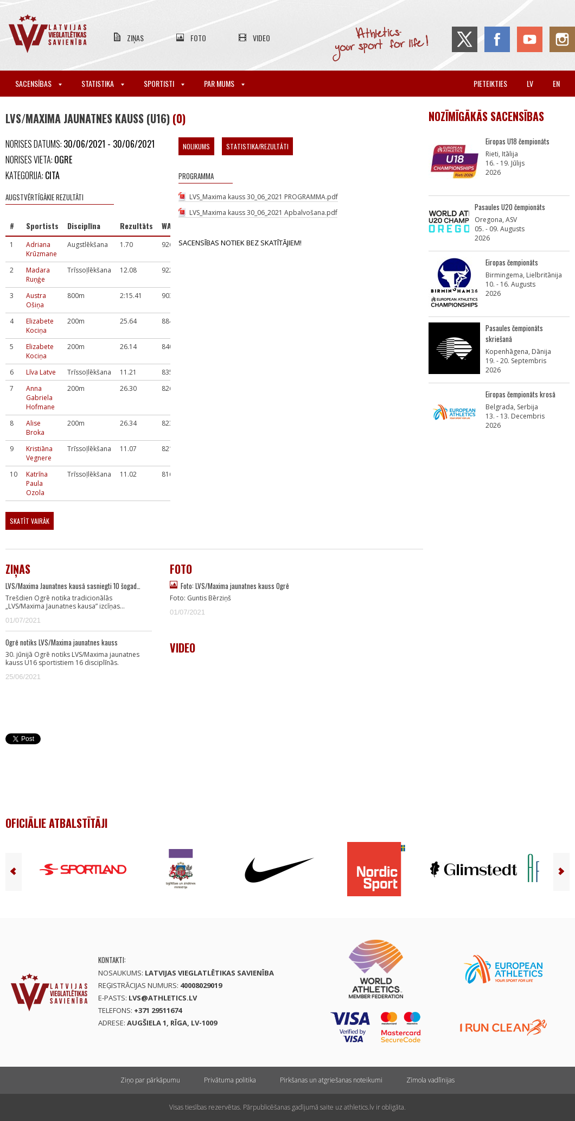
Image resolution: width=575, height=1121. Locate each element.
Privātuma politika (230, 1080)
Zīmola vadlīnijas (430, 1080)
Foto (198, 37)
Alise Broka (35, 428)
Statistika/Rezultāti (257, 146)
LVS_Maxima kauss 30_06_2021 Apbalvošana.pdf (263, 212)
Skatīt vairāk (29, 520)
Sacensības (38, 83)
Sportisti (164, 83)
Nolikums (196, 146)
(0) (179, 118)
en (556, 83)
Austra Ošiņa (36, 300)
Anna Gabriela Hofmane (40, 397)
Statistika (102, 83)
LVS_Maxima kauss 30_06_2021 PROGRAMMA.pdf (263, 196)
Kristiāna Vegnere (39, 453)
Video (261, 37)
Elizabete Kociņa (40, 325)
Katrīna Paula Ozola (37, 483)
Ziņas (135, 37)
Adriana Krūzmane (41, 249)
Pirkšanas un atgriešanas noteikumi (331, 1080)
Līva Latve (41, 372)
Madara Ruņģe (38, 274)
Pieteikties (490, 83)
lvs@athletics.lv (163, 998)
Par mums (224, 83)
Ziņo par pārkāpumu (150, 1080)
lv (530, 83)
